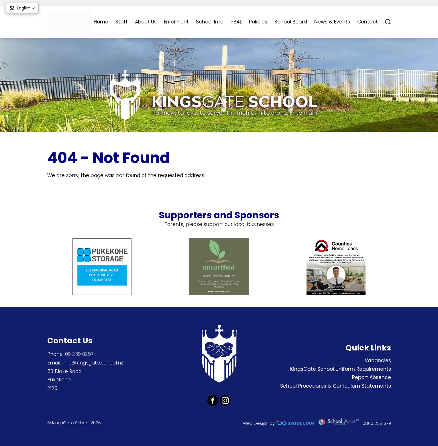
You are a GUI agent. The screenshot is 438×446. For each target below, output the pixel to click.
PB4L (236, 21)
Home (101, 21)
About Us (146, 21)
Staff (121, 21)
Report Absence (371, 377)
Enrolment (176, 21)
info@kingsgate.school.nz (92, 362)
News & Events (332, 21)
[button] (22, 8)
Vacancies (378, 360)
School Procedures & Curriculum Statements (335, 385)
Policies (258, 21)
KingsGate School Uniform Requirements (340, 369)
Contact (367, 21)
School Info (209, 21)
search (388, 22)
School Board (290, 21)
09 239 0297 (79, 354)
